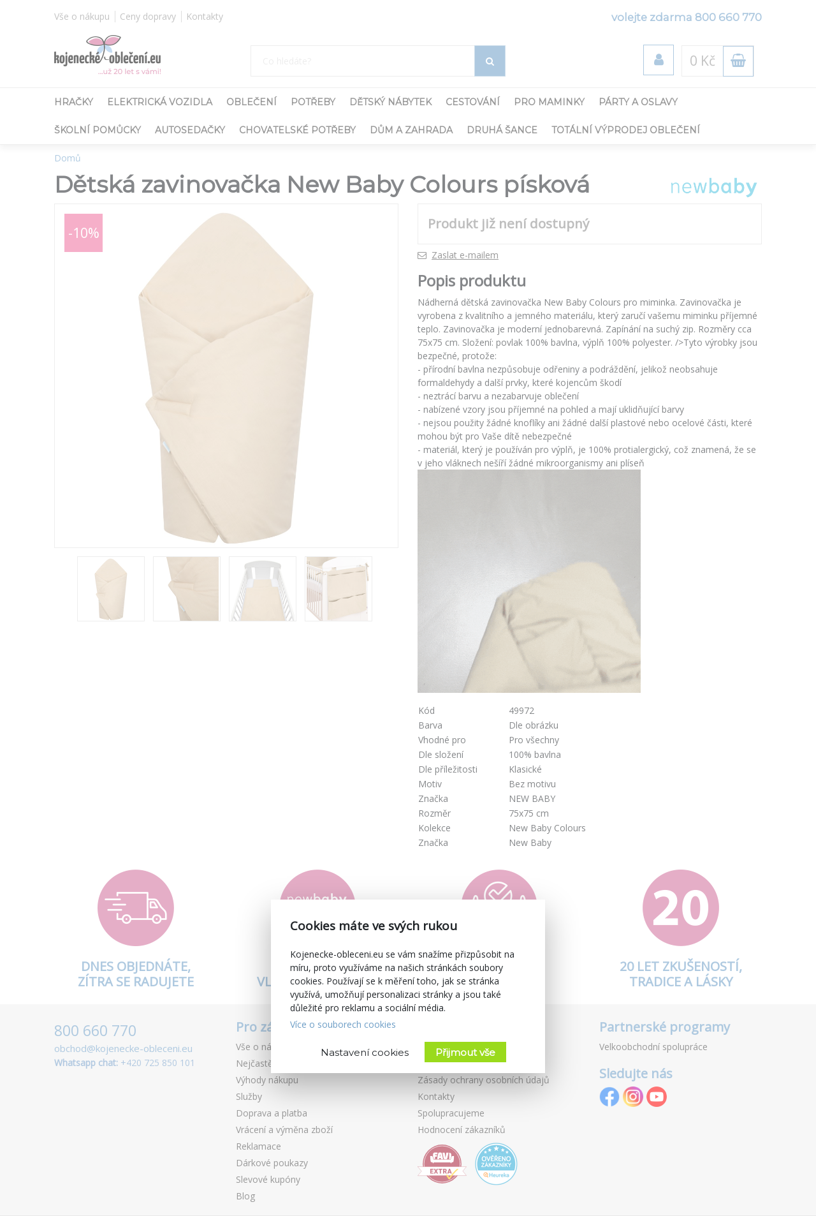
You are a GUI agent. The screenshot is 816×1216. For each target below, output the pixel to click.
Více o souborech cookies (343, 1024)
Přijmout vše (465, 1052)
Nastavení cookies (365, 1052)
